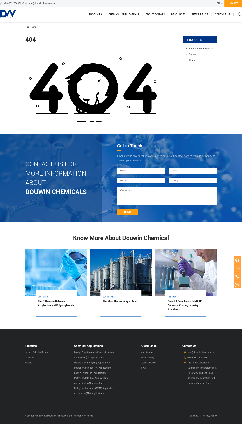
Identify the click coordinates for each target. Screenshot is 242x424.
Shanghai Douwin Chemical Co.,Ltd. (55, 415)
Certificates (147, 352)
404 (40, 27)
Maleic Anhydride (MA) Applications (92, 362)
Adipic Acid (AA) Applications (89, 357)
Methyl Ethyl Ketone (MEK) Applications (94, 352)
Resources (178, 14)
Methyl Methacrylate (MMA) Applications (94, 388)
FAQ (143, 367)
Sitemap (194, 415)
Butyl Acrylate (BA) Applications (90, 373)
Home (33, 27)
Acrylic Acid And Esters (201, 48)
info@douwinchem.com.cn (42, 3)
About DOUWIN (155, 14)
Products (95, 14)
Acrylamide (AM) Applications (89, 393)
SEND (127, 212)
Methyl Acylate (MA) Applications (91, 378)
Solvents (194, 54)
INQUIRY (233, 3)
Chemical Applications (123, 14)
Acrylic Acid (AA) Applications (89, 383)
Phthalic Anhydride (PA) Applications (92, 367)
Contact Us (222, 14)
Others (192, 60)
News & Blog (200, 14)
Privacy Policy (210, 415)
